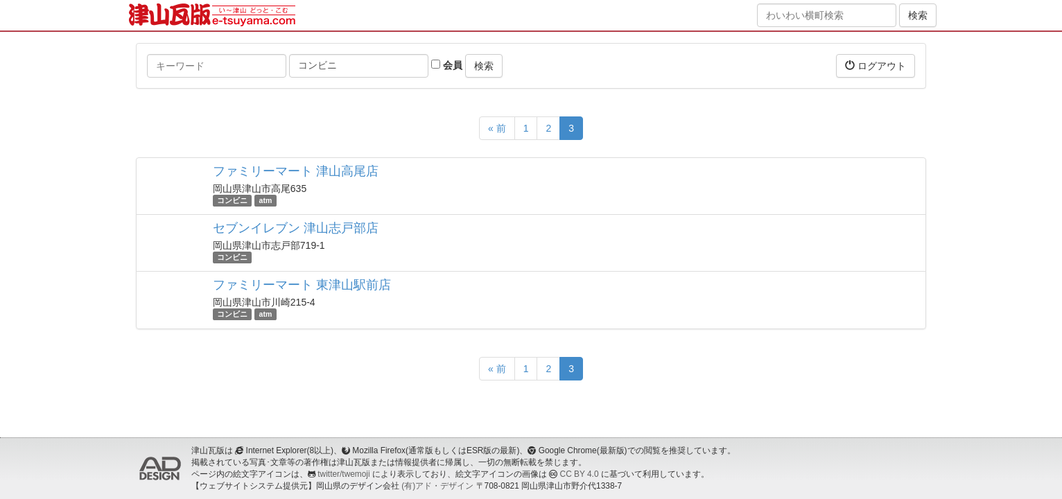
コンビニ (232, 200)
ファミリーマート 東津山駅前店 (302, 285)
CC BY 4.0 (579, 474)
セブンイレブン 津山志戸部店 (295, 228)
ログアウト (875, 65)
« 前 (497, 128)
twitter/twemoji (343, 474)
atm (265, 200)
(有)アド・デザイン (437, 486)
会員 (446, 65)
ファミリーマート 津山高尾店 (295, 171)
